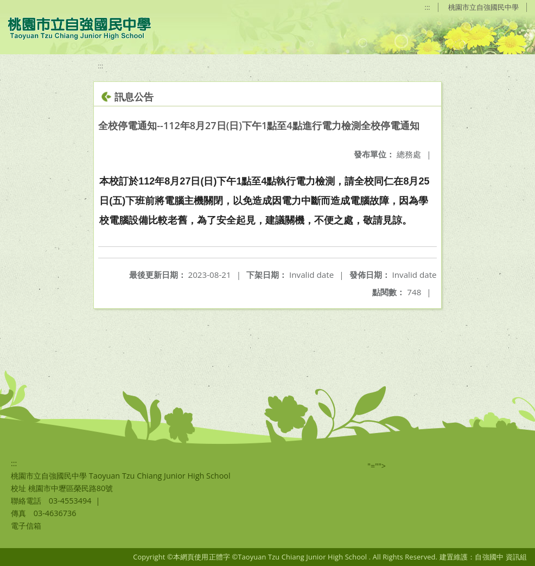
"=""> (376, 466)
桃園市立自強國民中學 (483, 7)
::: (427, 7)
